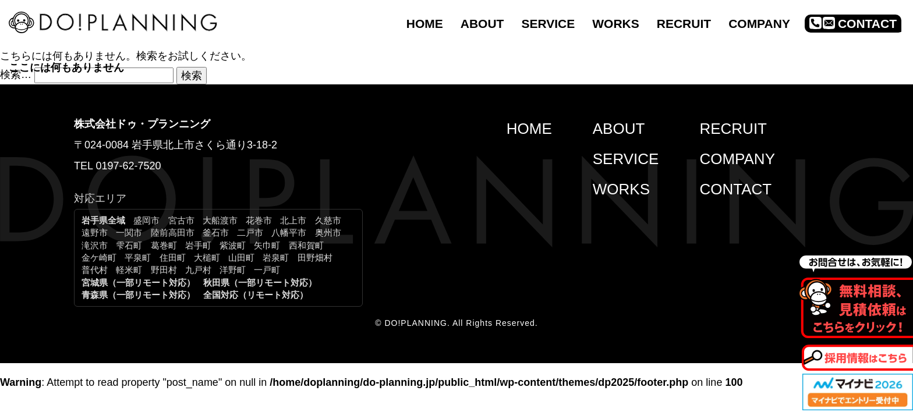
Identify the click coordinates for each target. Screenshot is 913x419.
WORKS (621, 189)
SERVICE (626, 159)
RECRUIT (733, 128)
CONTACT (735, 189)
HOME (529, 128)
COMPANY (737, 159)
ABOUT (619, 128)
